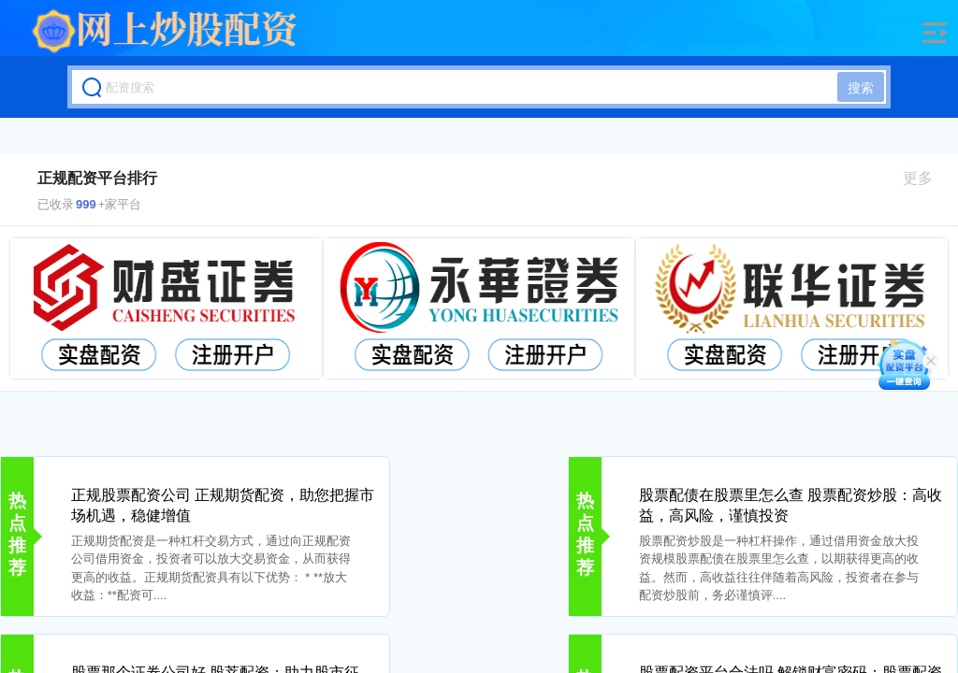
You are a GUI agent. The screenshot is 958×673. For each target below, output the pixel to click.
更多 (926, 178)
